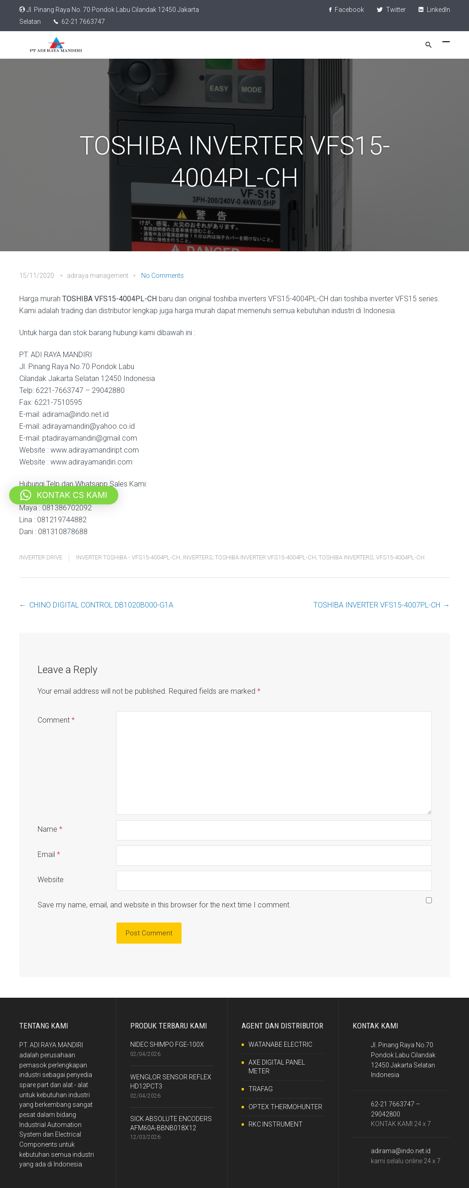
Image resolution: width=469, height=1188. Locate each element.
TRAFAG (260, 1089)
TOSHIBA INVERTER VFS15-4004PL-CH (265, 557)
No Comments (162, 275)
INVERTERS (197, 557)
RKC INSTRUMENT (275, 1124)
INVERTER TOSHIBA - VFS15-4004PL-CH (128, 557)
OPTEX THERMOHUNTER (285, 1107)
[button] (63, 495)
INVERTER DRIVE (40, 557)
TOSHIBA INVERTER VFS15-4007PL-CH (377, 605)
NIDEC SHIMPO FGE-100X (167, 1044)
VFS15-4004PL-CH (400, 557)
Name (50, 829)
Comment (56, 720)
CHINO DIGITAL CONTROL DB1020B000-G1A (101, 605)
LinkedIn (434, 9)
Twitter (391, 9)
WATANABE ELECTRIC (280, 1044)
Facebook (346, 9)
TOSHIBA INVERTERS (346, 557)
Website (51, 879)
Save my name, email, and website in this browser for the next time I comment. (164, 905)
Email (49, 854)
